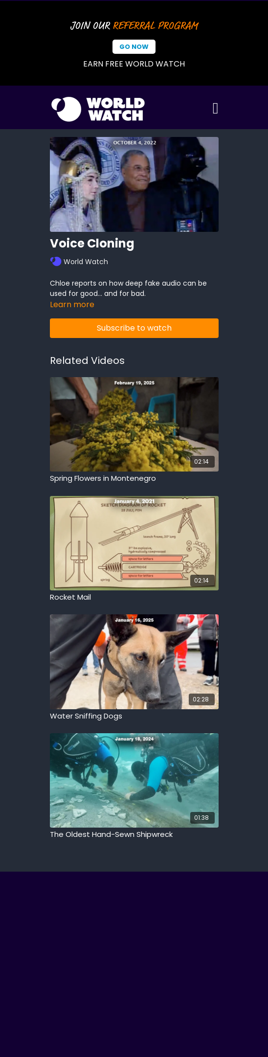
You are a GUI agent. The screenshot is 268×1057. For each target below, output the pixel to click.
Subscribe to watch (134, 328)
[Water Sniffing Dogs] (134, 716)
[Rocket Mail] (134, 597)
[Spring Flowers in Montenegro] (134, 478)
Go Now (134, 46)
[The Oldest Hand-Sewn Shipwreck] (134, 834)
